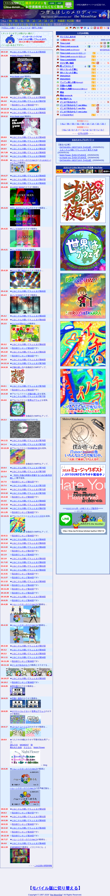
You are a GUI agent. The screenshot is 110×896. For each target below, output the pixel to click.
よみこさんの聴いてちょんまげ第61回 (29, 566)
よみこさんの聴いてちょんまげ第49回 (29, 828)
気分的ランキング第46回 (23, 555)
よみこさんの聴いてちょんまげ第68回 (29, 505)
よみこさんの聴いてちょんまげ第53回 (29, 678)
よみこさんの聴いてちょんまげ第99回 (29, 52)
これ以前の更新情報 (43, 866)
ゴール (15, 727)
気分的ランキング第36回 (23, 824)
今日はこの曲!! (8, 28)
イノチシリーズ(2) (36, 516)
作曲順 (61, 20)
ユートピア (25, 727)
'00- (16, 20)
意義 (14, 698)
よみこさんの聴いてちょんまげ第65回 (29, 543)
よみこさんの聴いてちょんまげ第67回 (29, 508)
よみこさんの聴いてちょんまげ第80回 (29, 359)
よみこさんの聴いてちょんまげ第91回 (29, 149)
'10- (34, 20)
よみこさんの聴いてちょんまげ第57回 (29, 646)
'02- (22, 20)
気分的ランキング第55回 (23, 105)
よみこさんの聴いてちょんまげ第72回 (29, 485)
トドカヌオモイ (67, 115)
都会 (62, 92)
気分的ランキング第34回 (23, 836)
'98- (10, 20)
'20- (52, 20)
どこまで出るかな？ (21, 665)
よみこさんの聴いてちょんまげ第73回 (29, 471)
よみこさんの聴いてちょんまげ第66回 (29, 539)
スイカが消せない (20, 323)
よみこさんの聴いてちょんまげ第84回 (29, 316)
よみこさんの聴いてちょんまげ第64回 (29, 547)
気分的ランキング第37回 (23, 813)
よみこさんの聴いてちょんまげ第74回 (29, 468)
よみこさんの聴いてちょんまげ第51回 (29, 816)
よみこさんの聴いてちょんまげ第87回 (29, 179)
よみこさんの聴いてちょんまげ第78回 (29, 386)
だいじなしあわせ (68, 37)
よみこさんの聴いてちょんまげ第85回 (29, 291)
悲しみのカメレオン (21, 208)
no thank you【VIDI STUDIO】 (73, 157)
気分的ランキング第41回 (23, 593)
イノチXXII (17, 295)
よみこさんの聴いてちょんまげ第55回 (29, 653)
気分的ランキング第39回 (23, 661)
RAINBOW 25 (34, 448)
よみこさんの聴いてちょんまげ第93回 (29, 141)
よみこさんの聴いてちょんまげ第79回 (29, 363)
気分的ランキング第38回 (23, 682)
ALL (4, 20)
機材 (78, 20)
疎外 (20, 698)
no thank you (17, 76)
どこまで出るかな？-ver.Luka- (73, 112)
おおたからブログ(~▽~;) (83, 140)
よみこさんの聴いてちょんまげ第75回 (29, 444)
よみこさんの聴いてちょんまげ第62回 (29, 562)
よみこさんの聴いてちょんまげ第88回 (29, 176)
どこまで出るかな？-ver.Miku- (73, 105)
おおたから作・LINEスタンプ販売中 (82, 508)
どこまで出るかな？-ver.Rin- (73, 108)
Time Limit (65, 43)
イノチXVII (17, 229)
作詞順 (70, 20)
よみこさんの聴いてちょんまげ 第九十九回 (78, 150)
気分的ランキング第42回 (23, 589)
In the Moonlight (19, 420)
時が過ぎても (66, 99)
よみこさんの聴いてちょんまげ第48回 (29, 843)
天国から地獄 (66, 85)
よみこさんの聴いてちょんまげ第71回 (29, 489)
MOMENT (24, 745)
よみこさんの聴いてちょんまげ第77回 (28, 396)
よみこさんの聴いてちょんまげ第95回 (29, 112)
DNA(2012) (65, 76)
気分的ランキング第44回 (23, 577)
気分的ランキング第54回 (23, 348)
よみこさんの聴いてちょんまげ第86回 (29, 183)
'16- (46, 20)
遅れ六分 (14, 745)
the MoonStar (56, 895)
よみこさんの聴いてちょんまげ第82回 (29, 344)
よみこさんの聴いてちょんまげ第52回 (29, 809)
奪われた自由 (16, 747)
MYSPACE (105, 50)
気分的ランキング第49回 (23, 512)
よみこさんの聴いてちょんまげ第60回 (29, 570)
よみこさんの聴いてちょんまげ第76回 (29, 440)
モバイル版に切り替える (55, 888)
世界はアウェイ (34, 400)
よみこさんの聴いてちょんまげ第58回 (29, 597)
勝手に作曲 (37, 28)
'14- (40, 20)
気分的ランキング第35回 (23, 832)
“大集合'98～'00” (67, 40)
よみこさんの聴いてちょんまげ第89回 (29, 156)
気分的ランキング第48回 (23, 536)
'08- (28, 20)
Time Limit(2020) (68, 60)
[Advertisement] (83, 553)
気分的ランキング (63, 24)
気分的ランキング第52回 (23, 390)
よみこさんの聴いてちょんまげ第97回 (29, 101)
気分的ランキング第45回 (23, 574)
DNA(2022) (65, 79)
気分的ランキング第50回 (23, 497)
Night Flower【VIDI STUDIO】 (73, 155)
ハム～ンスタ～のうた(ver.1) (24, 160)
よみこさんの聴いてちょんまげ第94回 (29, 137)
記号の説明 (83, 133)
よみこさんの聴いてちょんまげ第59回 (29, 581)
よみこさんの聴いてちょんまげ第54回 (29, 657)
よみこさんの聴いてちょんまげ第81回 (29, 352)
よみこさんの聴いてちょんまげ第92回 (29, 145)
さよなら (28, 747)
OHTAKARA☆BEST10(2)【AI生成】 (76, 160)
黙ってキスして (67, 66)
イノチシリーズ (23, 28)
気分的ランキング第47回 (23, 551)
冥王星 (15, 686)
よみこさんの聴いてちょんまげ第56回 (29, 650)
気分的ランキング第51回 (23, 482)
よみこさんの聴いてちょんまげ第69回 (29, 501)
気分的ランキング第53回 (23, 356)
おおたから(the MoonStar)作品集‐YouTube (82, 167)
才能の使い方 (18, 367)
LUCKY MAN (18, 187)
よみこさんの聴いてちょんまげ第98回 (29, 97)
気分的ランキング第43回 (23, 585)
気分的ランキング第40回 (23, 600)
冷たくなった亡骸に (69, 69)
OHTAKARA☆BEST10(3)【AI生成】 (76, 147)
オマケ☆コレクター (21, 711)
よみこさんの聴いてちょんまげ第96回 (29, 109)
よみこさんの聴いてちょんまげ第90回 (29, 152)
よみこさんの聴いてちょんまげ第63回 (29, 558)
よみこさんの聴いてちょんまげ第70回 (29, 493)
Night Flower (17, 56)
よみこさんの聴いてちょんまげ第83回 (29, 320)
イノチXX (16, 250)
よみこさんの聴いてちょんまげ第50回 (29, 820)
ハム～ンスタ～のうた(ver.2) (24, 604)
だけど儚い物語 (19, 270)
